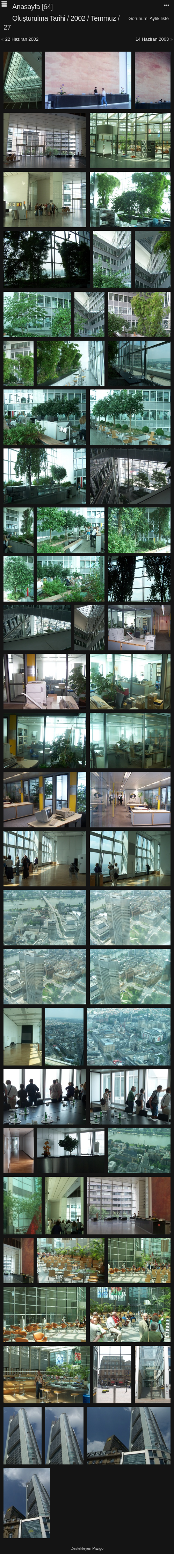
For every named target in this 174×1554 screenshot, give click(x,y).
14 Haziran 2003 (152, 39)
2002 (78, 18)
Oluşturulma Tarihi (38, 18)
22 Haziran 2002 (21, 39)
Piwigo (97, 1548)
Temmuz (103, 18)
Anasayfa (26, 7)
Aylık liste (159, 18)
